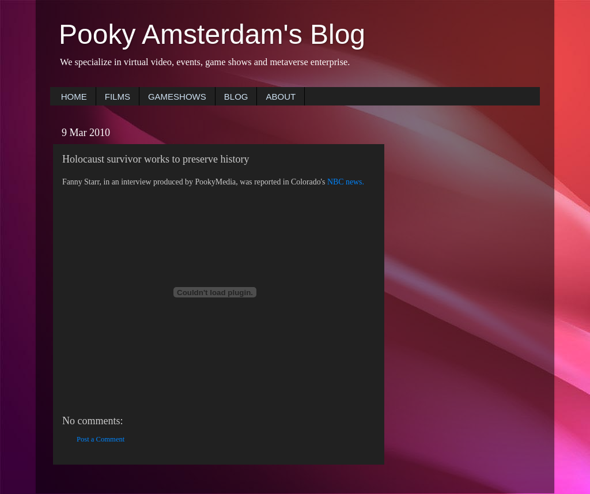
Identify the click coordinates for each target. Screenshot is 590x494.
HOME (74, 96)
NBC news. (345, 182)
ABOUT (281, 96)
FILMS (117, 96)
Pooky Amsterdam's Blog (212, 34)
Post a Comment (100, 439)
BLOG (236, 96)
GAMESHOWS (177, 96)
